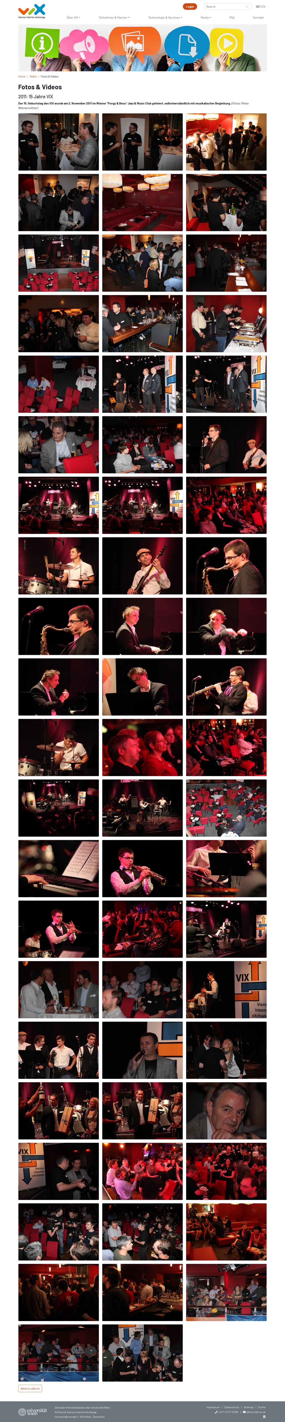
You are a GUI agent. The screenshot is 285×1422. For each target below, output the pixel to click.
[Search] (224, 6)
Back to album (30, 1388)
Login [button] (190, 6)
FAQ (232, 17)
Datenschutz (231, 1407)
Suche (261, 1407)
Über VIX (72, 17)
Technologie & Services (164, 17)
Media (205, 17)
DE (258, 6)
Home (21, 76)
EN (263, 6)
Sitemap (249, 1407)
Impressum (213, 1407)
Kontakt (258, 17)
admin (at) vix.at (255, 1412)
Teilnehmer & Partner (113, 17)
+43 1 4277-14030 (228, 1412)
